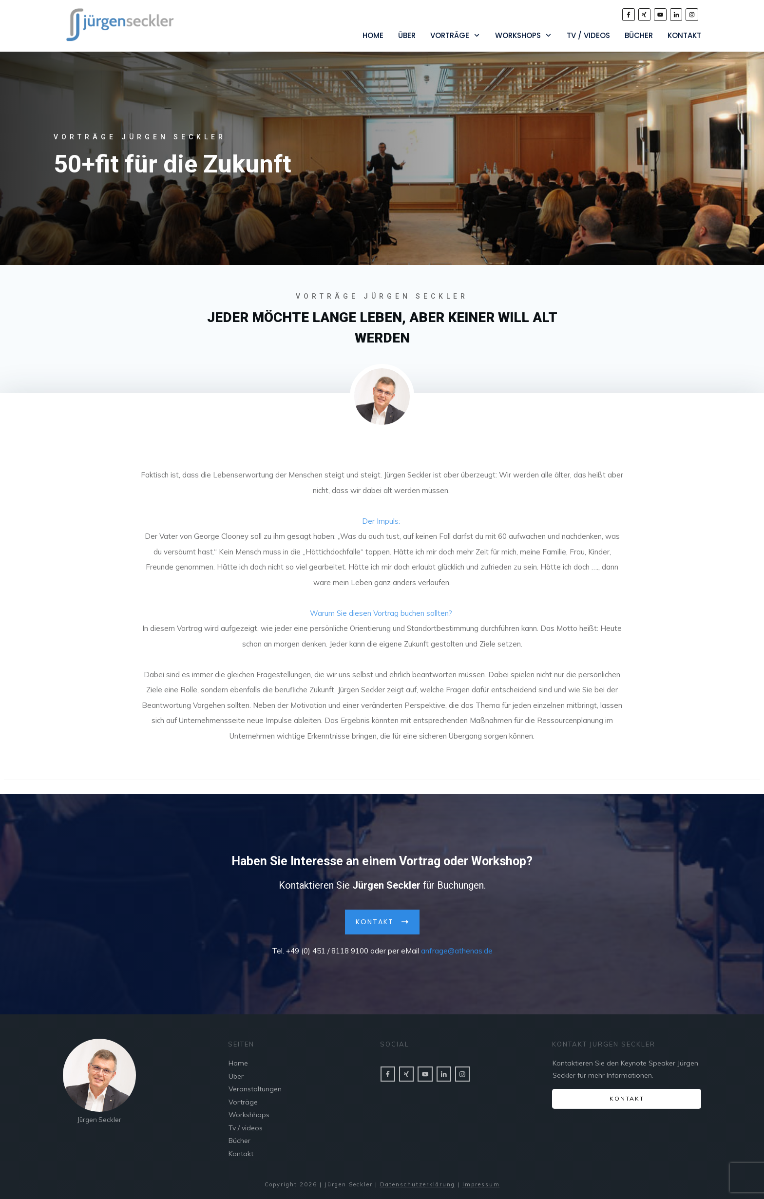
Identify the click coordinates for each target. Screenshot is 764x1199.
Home (238, 1063)
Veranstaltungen (255, 1089)
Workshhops (249, 1114)
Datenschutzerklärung (417, 1184)
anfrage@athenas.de (457, 948)
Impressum (481, 1184)
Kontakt (241, 1153)
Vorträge (243, 1102)
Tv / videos (246, 1127)
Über (236, 1076)
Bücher (239, 1140)
